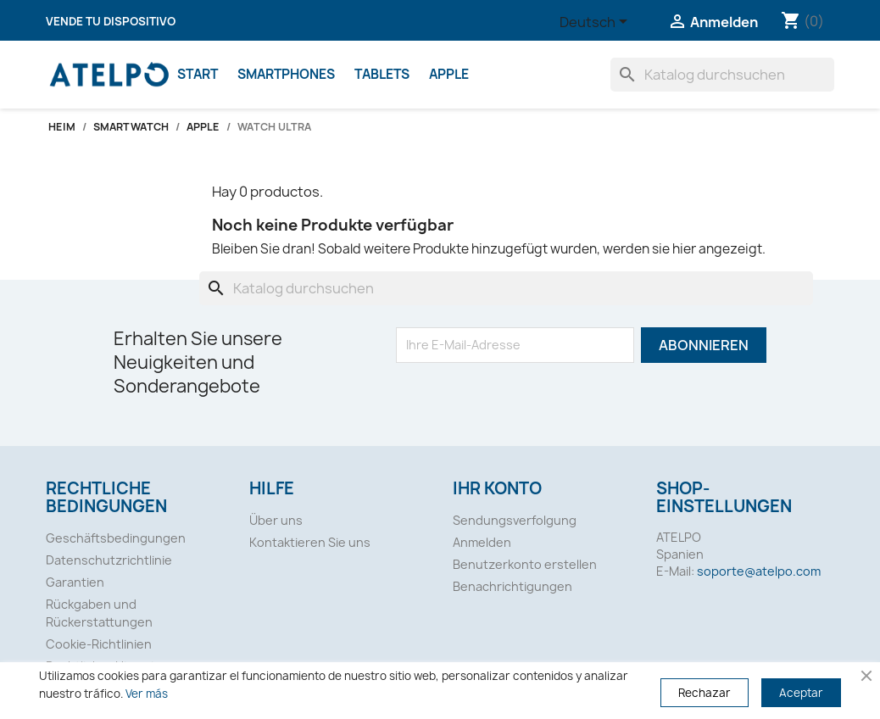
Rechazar (704, 692)
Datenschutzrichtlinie (109, 560)
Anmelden (482, 542)
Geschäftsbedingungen (116, 538)
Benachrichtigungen (512, 586)
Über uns (276, 520)
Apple (449, 74)
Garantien (75, 582)
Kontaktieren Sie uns (309, 542)
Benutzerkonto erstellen (525, 564)
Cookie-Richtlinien (99, 644)
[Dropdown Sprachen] (596, 23)
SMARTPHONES (286, 74)
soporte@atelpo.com (759, 571)
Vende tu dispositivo (110, 21)
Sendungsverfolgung (514, 520)
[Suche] (722, 75)
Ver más (146, 693)
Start (197, 74)
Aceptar (801, 692)
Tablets (381, 74)
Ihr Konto (497, 488)
